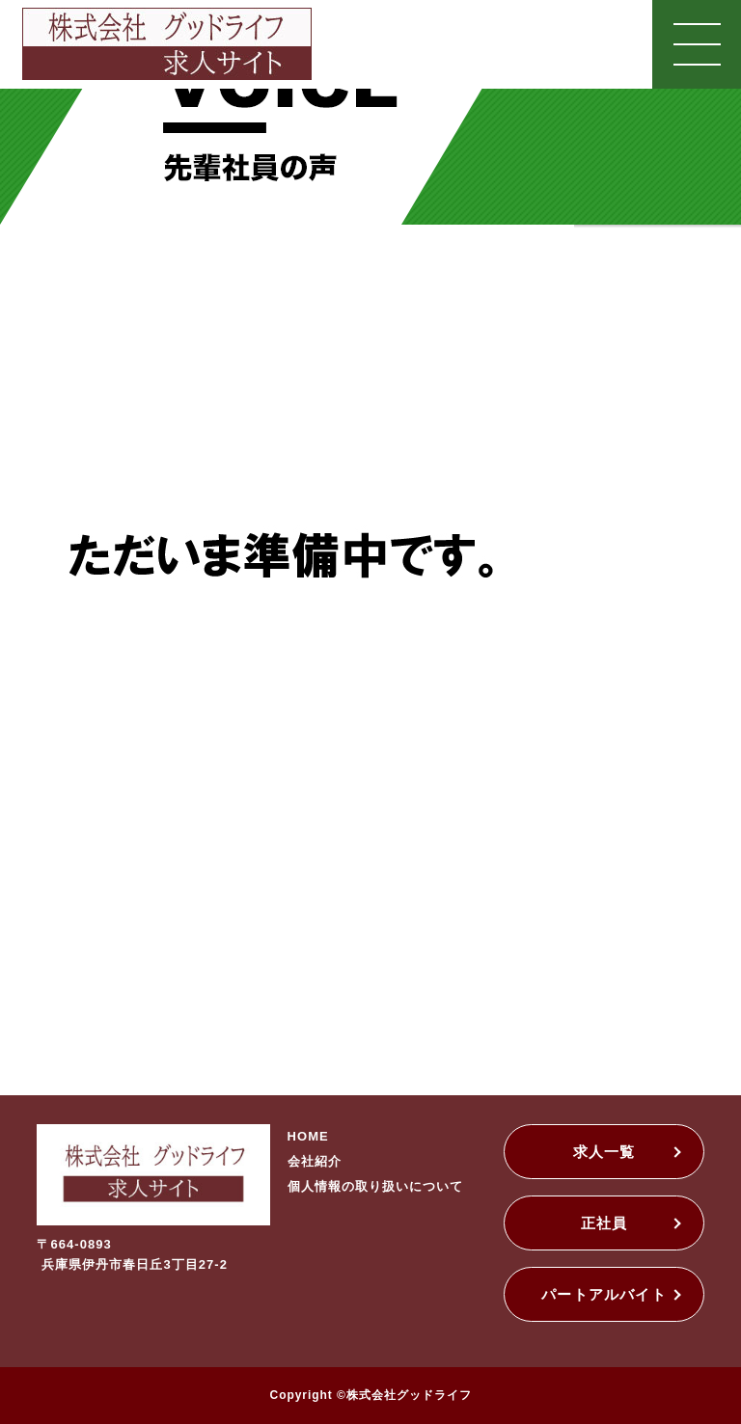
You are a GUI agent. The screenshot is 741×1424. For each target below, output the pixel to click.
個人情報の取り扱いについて (376, 1186)
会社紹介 (315, 1161)
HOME (308, 1136)
